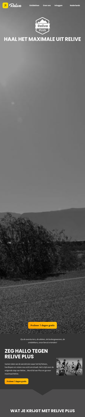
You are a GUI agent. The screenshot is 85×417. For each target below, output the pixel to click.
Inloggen (58, 5)
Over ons (47, 5)
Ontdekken (34, 5)
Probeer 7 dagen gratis (42, 325)
